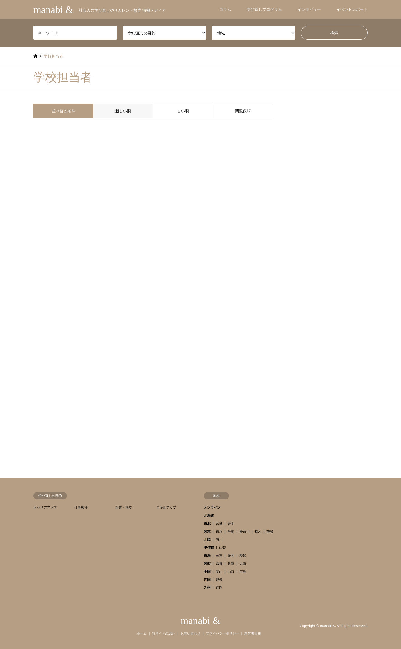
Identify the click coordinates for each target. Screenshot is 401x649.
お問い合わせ (190, 633)
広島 (242, 571)
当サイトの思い (163, 633)
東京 (219, 531)
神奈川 (244, 531)
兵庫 (231, 563)
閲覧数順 (243, 110)
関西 (207, 563)
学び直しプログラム (264, 9)
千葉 (231, 531)
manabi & (201, 620)
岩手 (231, 523)
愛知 (242, 555)
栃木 (258, 531)
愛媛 (219, 579)
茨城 (269, 531)
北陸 (207, 539)
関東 (207, 531)
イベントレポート (352, 9)
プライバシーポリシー (222, 633)
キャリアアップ (45, 507)
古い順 (183, 110)
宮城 (219, 523)
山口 (231, 571)
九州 (207, 587)
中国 (207, 571)
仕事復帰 (81, 507)
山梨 (222, 547)
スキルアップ (166, 507)
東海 (207, 555)
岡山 (219, 571)
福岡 (219, 587)
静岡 (231, 555)
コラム (225, 9)
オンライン (212, 507)
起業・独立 (123, 507)
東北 (207, 523)
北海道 (209, 515)
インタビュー (309, 9)
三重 (219, 555)
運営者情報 (252, 633)
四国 (207, 579)
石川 (219, 539)
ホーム (142, 633)
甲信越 (209, 547)
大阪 (242, 563)
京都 (219, 563)
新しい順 (123, 110)
